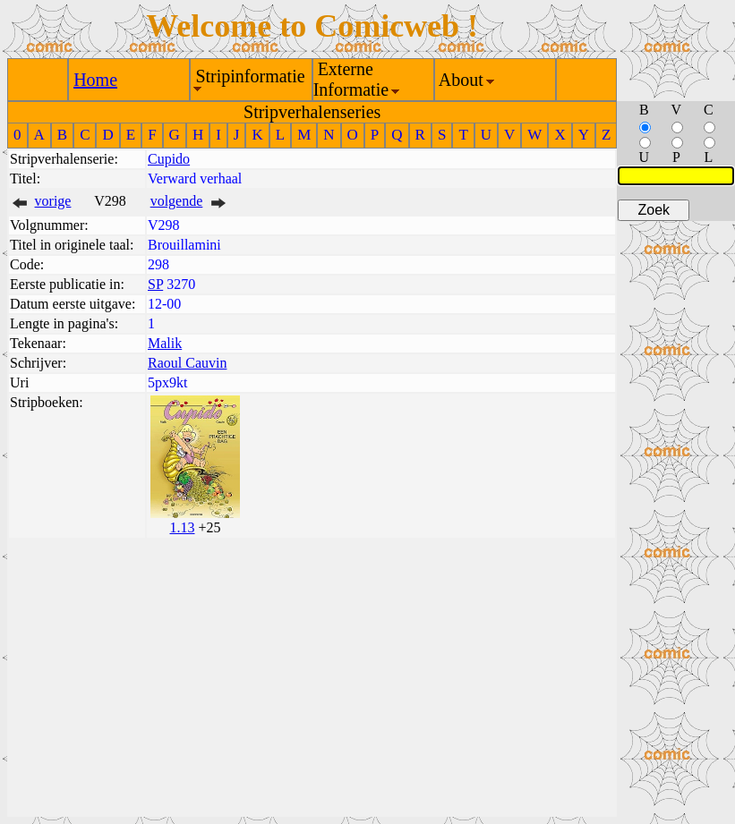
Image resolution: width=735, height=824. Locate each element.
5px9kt (167, 382)
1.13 (181, 527)
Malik (165, 343)
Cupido (169, 158)
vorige (53, 200)
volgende (176, 200)
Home (95, 79)
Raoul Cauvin (187, 362)
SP (155, 284)
